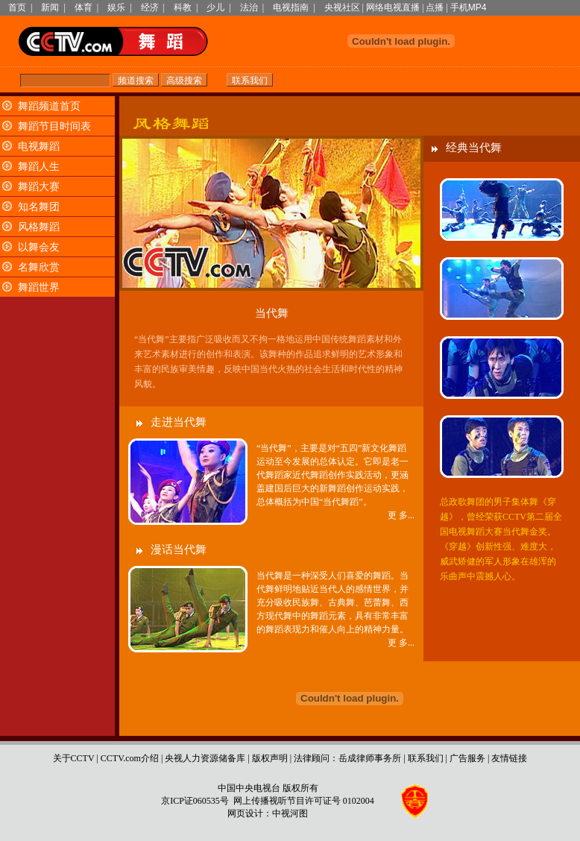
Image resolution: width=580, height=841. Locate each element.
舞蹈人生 (39, 166)
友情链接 (509, 758)
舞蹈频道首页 (49, 106)
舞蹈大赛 (39, 186)
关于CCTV (74, 758)
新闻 (50, 7)
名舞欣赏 (39, 267)
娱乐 (116, 7)
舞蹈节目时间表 (54, 126)
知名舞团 (39, 206)
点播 (435, 7)
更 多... (401, 515)
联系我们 (426, 758)
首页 (17, 7)
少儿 (215, 7)
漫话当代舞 (179, 549)
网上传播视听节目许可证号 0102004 (303, 801)
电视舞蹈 (39, 146)
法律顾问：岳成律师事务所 (347, 758)
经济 (150, 7)
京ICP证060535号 (195, 801)
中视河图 (290, 813)
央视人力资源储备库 (205, 758)
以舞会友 (39, 247)
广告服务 (467, 758)
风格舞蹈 (39, 227)
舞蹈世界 (39, 287)
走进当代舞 (179, 422)
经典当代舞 (474, 148)
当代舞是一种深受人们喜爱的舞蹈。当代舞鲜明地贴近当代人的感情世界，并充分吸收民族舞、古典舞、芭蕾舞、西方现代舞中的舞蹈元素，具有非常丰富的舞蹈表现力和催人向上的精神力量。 (332, 602)
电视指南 (291, 7)
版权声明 (270, 758)
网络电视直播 (393, 7)
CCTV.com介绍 (130, 758)
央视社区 (342, 7)
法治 (249, 7)
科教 (183, 7)
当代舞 (272, 313)
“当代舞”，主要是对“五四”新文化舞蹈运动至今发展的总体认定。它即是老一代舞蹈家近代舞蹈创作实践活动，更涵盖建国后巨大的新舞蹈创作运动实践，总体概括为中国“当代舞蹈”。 (332, 475)
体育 (83, 7)
